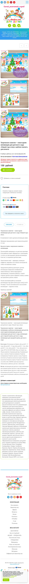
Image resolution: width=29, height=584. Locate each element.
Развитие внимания (14, 354)
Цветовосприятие (19, 361)
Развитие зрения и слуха (15, 356)
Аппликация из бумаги (13, 344)
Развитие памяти (11, 360)
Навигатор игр (14, 507)
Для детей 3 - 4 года (9, 346)
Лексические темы (14, 537)
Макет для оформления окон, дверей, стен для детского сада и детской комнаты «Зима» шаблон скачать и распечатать (26, 46)
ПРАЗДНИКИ (14, 540)
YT (14, 2)
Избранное (15, 25)
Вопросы (14, 512)
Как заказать (14, 505)
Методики (14, 551)
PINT (11, 2)
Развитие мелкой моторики (14, 358)
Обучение (14, 549)
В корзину (9, 170)
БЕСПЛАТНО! (14, 531)
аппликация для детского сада (13, 366)
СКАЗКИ (11, 361)
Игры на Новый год (21, 350)
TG (2, 2)
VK (5, 2)
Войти (10, 25)
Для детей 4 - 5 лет (20, 346)
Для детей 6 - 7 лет (14, 348)
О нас (14, 521)
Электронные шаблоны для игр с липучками (15, 32)
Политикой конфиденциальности (9, 576)
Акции (14, 514)
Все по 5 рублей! (14, 533)
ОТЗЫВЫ (14, 519)
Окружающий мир (15, 352)
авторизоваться (5, 384)
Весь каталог (14, 528)
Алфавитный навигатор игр (14, 553)
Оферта (14, 509)
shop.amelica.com (14, 564)
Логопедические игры (14, 547)
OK (8, 2)
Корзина (19, 25)
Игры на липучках (14, 544)
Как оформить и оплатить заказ (14, 213)
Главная (4, 32)
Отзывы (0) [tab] (20, 224)
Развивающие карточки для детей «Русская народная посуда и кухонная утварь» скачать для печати (21, 46)
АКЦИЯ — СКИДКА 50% (14, 535)
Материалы (14, 542)
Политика (14, 523)
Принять (6, 579)
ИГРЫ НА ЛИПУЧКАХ (13, 32)
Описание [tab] (9, 224)
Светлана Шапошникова (19, 156)
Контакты (14, 516)
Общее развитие (5, 352)
